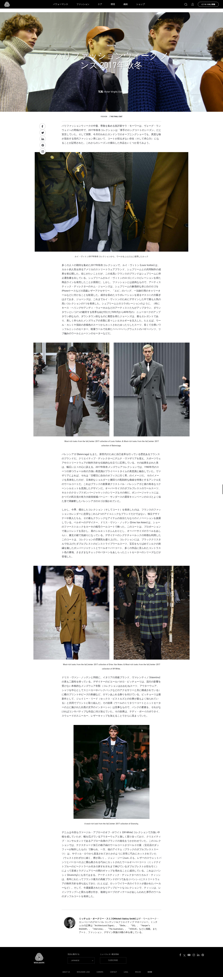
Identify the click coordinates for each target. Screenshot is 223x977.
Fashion (104, 116)
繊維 (125, 4)
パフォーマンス (60, 4)
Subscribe (113, 960)
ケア (100, 4)
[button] (185, 4)
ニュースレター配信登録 (109, 954)
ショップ (140, 4)
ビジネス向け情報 (208, 4)
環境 (113, 4)
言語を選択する (74, 954)
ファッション (83, 4)
